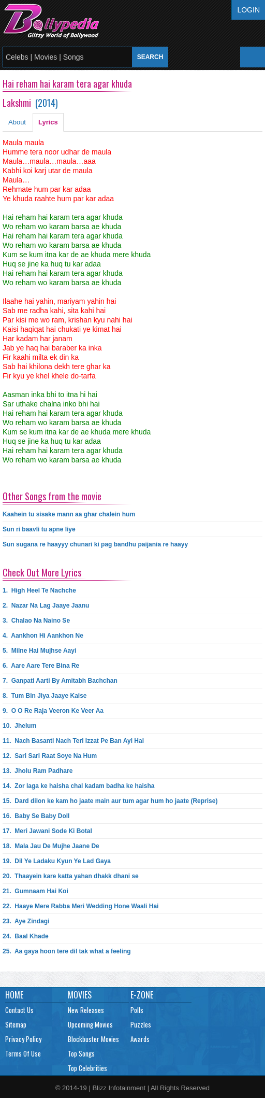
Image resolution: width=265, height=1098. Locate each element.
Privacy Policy (23, 1039)
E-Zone (141, 995)
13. (37, 771)
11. (73, 740)
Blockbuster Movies (93, 1039)
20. (71, 876)
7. (60, 680)
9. (53, 710)
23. (26, 921)
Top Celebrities (87, 1068)
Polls (136, 1010)
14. (78, 786)
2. (46, 605)
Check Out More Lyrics (42, 572)
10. (19, 725)
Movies (80, 995)
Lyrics (48, 122)
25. (67, 951)
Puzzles (140, 1024)
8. (45, 695)
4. (43, 635)
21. (35, 891)
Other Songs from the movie (52, 496)
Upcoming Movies (90, 1024)
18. (51, 846)
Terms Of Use (23, 1053)
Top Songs (81, 1053)
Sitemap (15, 1024)
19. (57, 861)
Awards (140, 1039)
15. (110, 801)
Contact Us (19, 1010)
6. (41, 665)
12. (50, 755)
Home (14, 995)
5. (39, 650)
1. (39, 590)
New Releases (86, 1010)
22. (80, 906)
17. (47, 831)
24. (26, 936)
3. (36, 620)
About (17, 122)
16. (36, 816)
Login (248, 10)
